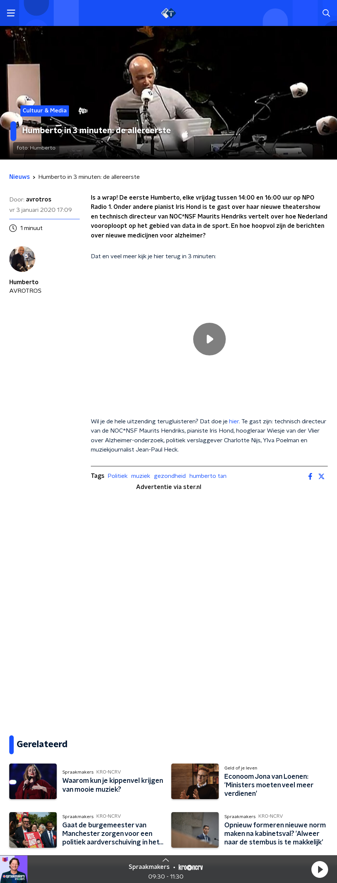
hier (234, 421)
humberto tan (208, 476)
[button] (319, 869)
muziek (140, 476)
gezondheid (170, 476)
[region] (209, 339)
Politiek (118, 476)
